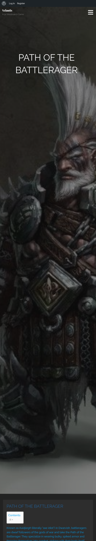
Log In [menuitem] (12, 3)
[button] (91, 12)
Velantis (7, 10)
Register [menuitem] (21, 3)
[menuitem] (4, 3)
